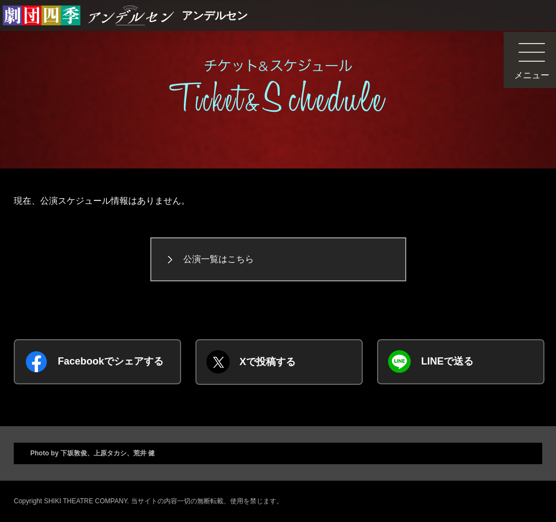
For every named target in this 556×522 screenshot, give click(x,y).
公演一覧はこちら (218, 259)
